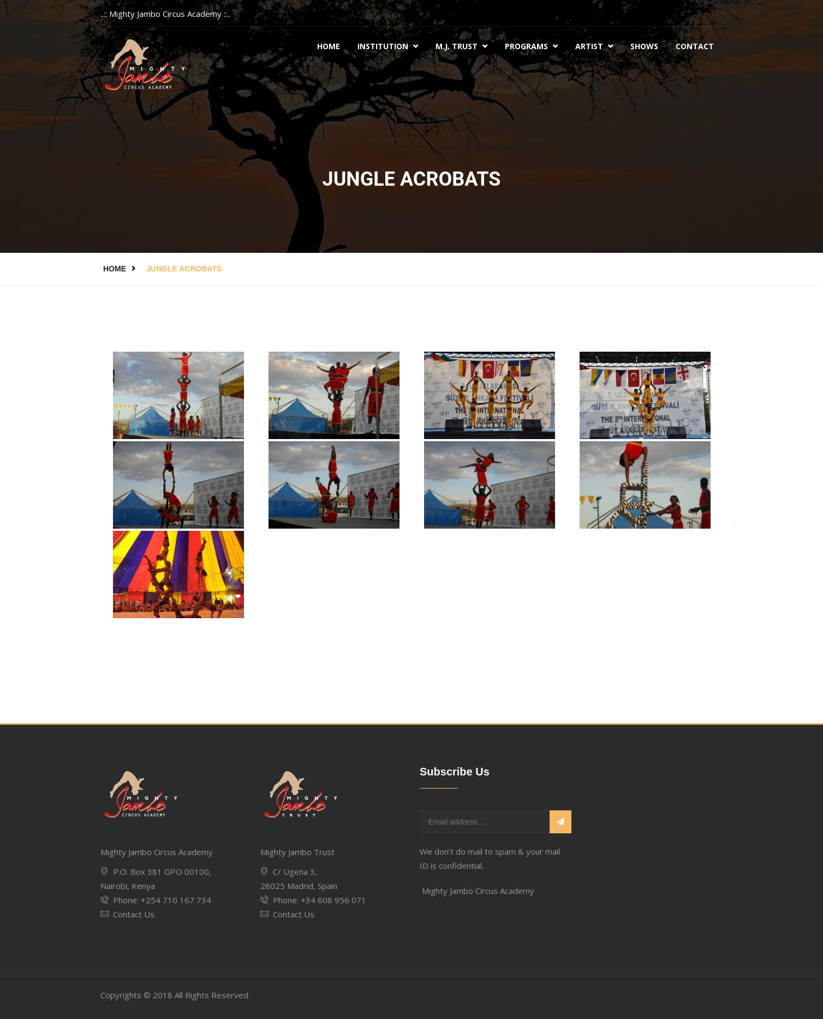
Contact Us (133, 914)
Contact (695, 46)
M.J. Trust (461, 46)
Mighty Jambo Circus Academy (478, 890)
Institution (387, 46)
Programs (531, 46)
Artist (594, 46)
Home (328, 46)
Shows (644, 46)
